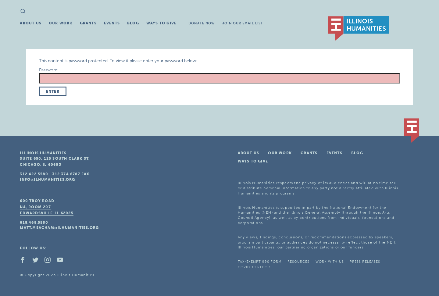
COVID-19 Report (255, 267)
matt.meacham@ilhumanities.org (59, 228)
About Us (30, 23)
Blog (133, 23)
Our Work (61, 23)
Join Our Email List (242, 23)
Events (112, 23)
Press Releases (365, 262)
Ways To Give (161, 23)
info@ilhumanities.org (47, 179)
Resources (298, 262)
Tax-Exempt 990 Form (260, 262)
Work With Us (330, 262)
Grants (88, 23)
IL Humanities (358, 28)
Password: (219, 75)
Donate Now (201, 23)
